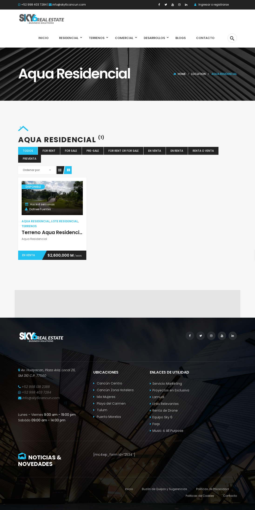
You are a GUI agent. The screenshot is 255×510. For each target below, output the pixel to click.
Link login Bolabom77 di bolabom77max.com (60, 308)
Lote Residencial (64, 221)
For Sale (71, 151)
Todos (28, 151)
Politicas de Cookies (200, 496)
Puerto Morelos (107, 416)
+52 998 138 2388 (36, 386)
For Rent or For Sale (123, 151)
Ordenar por (31, 170)
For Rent (49, 151)
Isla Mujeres (104, 396)
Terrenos (29, 226)
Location (198, 74)
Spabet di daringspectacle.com (54, 292)
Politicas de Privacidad (212, 489)
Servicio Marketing (167, 383)
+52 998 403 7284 (34, 4)
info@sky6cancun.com (69, 4)
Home (182, 74)
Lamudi (158, 397)
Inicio (129, 489)
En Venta (154, 151)
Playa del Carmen (109, 403)
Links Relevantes (165, 403)
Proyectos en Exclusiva (170, 390)
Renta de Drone (165, 410)
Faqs (156, 424)
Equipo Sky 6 (162, 417)
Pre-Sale (93, 151)
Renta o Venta (203, 151)
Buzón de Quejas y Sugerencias (164, 489)
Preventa (29, 159)
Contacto (230, 496)
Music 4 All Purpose (167, 430)
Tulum (100, 410)
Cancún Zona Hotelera (113, 390)
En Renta (177, 151)
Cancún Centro (107, 383)
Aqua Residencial (36, 221)
